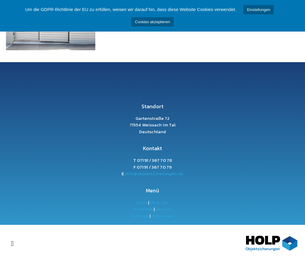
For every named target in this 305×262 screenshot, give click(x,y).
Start (141, 202)
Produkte (143, 208)
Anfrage (140, 215)
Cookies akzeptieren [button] (152, 22)
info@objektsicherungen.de (154, 173)
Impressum (162, 215)
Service (163, 208)
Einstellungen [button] (258, 9)
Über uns (159, 202)
